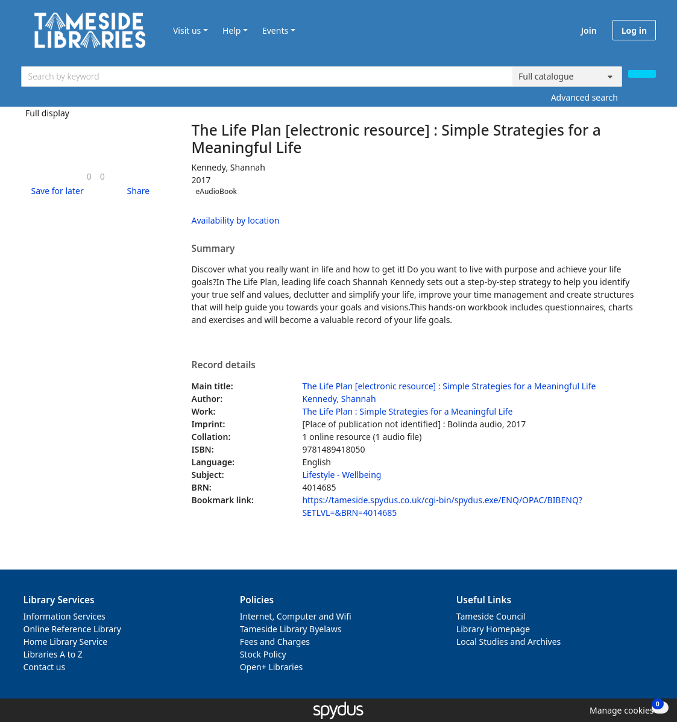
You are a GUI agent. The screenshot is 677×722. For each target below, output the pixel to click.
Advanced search (584, 97)
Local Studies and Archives (508, 641)
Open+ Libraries (271, 667)
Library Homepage (493, 629)
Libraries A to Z (53, 654)
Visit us (187, 30)
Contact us (45, 667)
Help (231, 30)
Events (275, 30)
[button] (55, 190)
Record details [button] (224, 365)
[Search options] (567, 76)
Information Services (64, 616)
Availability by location (236, 220)
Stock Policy (263, 654)
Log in (634, 30)
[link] (89, 176)
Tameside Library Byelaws (291, 629)
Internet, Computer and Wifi (295, 616)
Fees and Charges (275, 641)
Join (589, 30)
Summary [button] (213, 248)
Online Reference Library (72, 629)
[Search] (642, 74)
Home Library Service (66, 641)
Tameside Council (491, 616)
